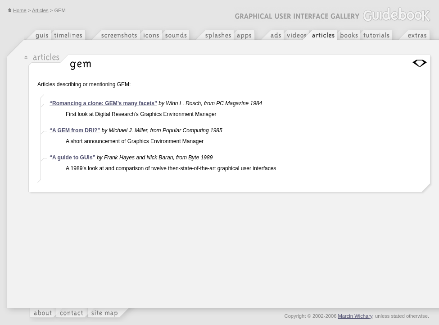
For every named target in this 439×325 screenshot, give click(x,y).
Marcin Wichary (355, 316)
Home (17, 10)
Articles (40, 10)
